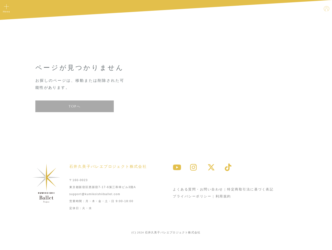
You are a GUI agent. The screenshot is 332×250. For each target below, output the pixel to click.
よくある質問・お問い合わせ (198, 189)
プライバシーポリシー (192, 196)
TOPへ (75, 106)
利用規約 (223, 196)
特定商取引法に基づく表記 (250, 189)
